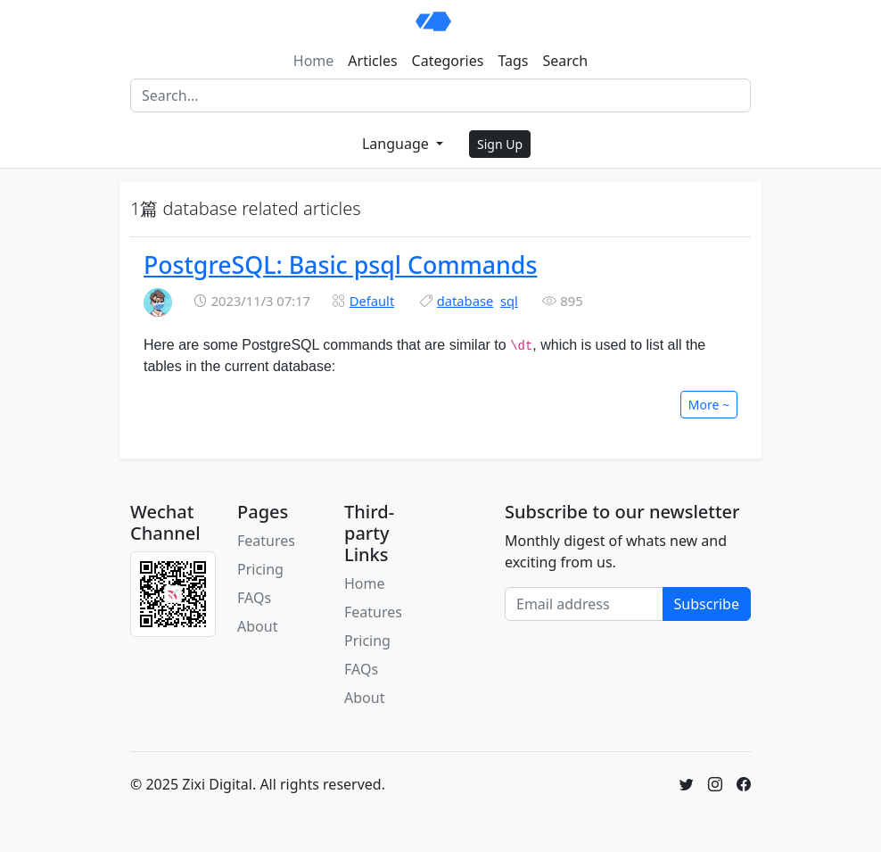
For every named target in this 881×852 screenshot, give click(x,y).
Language (397, 143)
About (257, 626)
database (465, 301)
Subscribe (706, 604)
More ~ (708, 404)
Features (266, 540)
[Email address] (584, 604)
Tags (513, 60)
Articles (372, 60)
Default (372, 301)
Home (313, 60)
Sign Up (500, 144)
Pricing (260, 569)
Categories (448, 60)
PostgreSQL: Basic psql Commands (340, 264)
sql (509, 301)
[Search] (440, 95)
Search (566, 60)
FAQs (254, 598)
